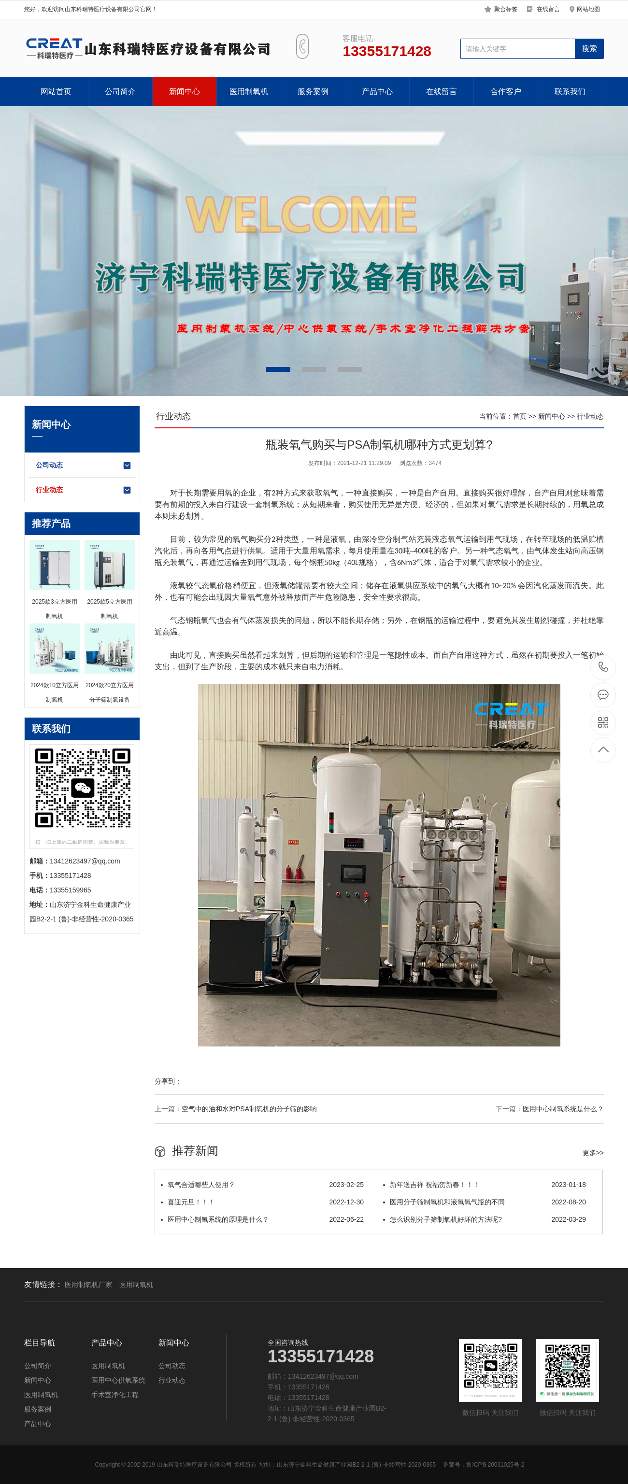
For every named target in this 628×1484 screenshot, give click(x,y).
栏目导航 (39, 1343)
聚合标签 (505, 9)
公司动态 (84, 465)
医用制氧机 (248, 91)
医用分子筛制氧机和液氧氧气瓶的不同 (484, 1202)
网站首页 (56, 91)
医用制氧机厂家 (88, 1284)
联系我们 (570, 91)
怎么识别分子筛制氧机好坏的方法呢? (484, 1219)
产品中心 (377, 91)
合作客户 (505, 91)
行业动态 (84, 490)
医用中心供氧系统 (118, 1380)
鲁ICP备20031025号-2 (495, 1464)
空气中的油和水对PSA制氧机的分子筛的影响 (249, 1109)
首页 (520, 416)
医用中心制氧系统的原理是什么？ (262, 1219)
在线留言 (548, 9)
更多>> (593, 1153)
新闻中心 (184, 91)
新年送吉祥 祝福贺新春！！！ (484, 1184)
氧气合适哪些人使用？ (262, 1184)
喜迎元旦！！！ (262, 1202)
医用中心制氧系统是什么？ (563, 1109)
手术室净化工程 (115, 1394)
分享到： (168, 1081)
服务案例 (313, 91)
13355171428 (603, 667)
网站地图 (588, 9)
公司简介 (120, 91)
